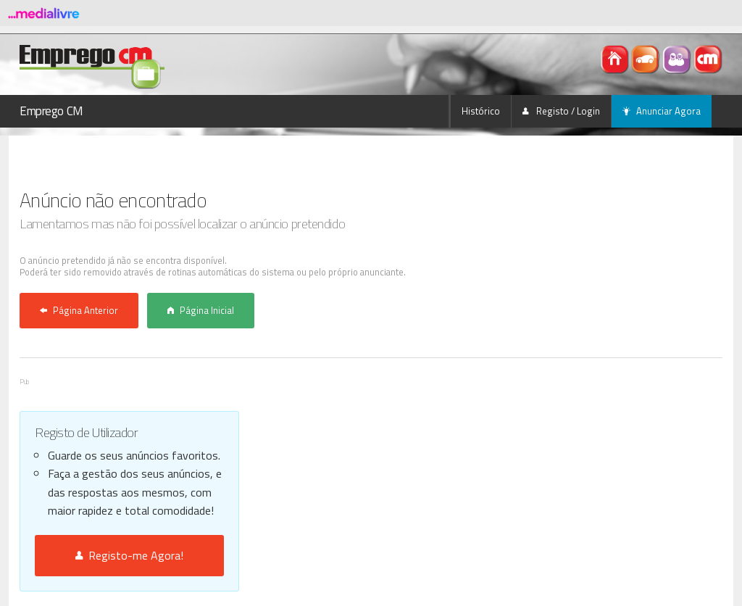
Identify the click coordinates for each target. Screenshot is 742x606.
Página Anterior (79, 310)
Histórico (481, 111)
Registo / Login (561, 111)
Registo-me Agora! (129, 555)
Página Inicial (200, 310)
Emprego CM (51, 110)
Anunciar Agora (661, 111)
